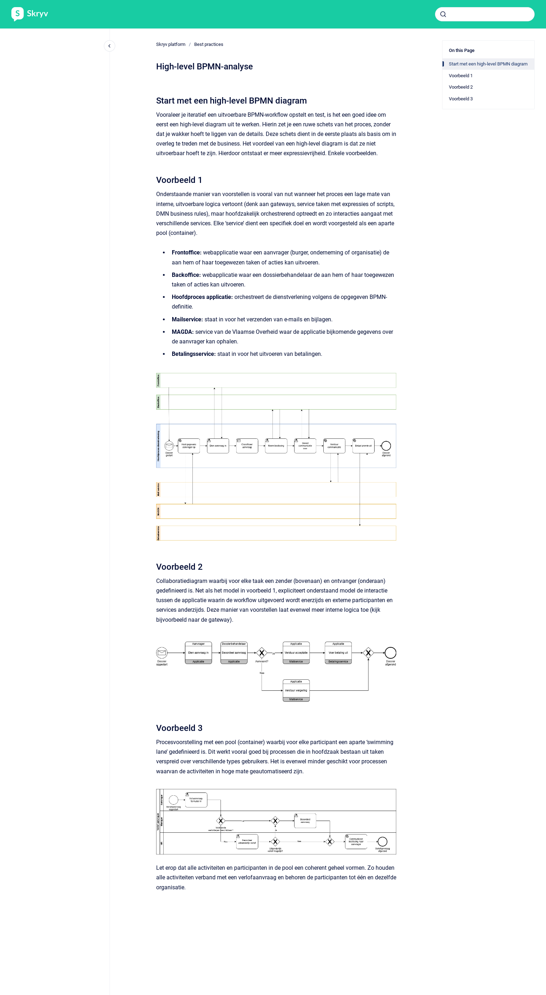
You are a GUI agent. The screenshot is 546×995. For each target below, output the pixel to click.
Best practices (208, 44)
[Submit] (443, 14)
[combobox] (484, 14)
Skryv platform (170, 44)
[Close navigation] (109, 46)
